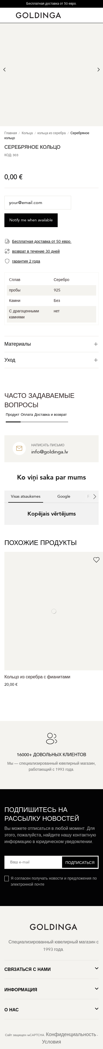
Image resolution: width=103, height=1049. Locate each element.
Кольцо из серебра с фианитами (37, 677)
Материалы (51, 344)
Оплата (27, 414)
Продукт (12, 414)
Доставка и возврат (50, 414)
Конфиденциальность (71, 1034)
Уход (51, 360)
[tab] (51, 344)
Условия (51, 1042)
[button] (4, 530)
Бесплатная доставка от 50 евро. (51, 3)
